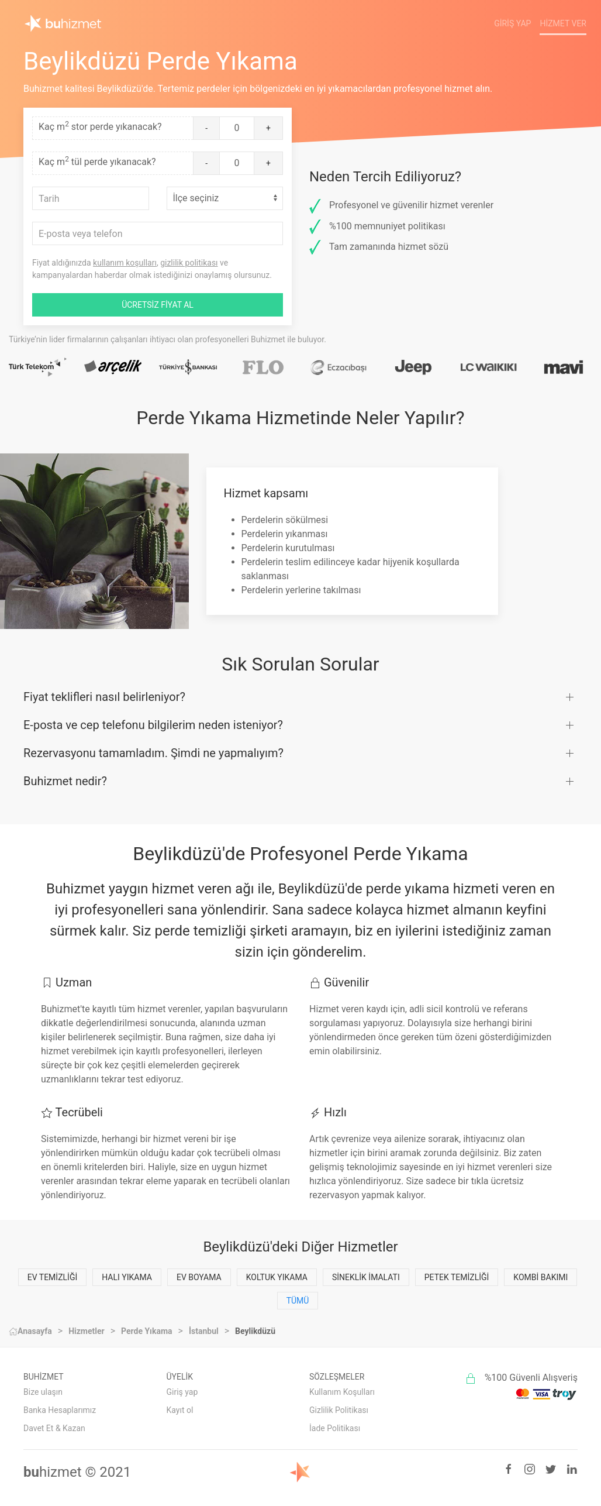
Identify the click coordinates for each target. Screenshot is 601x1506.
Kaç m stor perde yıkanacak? (100, 126)
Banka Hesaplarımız (59, 1410)
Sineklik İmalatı (366, 1277)
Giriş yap (182, 1392)
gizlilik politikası (188, 262)
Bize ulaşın (43, 1392)
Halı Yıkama (127, 1277)
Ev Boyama (199, 1277)
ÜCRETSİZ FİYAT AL (158, 305)
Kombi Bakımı (540, 1277)
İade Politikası (334, 1428)
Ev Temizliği (52, 1277)
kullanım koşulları (125, 262)
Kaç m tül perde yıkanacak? (97, 161)
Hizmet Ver (563, 23)
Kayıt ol (180, 1410)
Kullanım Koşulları (342, 1392)
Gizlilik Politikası (338, 1410)
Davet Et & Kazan (54, 1428)
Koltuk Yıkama (277, 1277)
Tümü (297, 1300)
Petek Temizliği (456, 1277)
